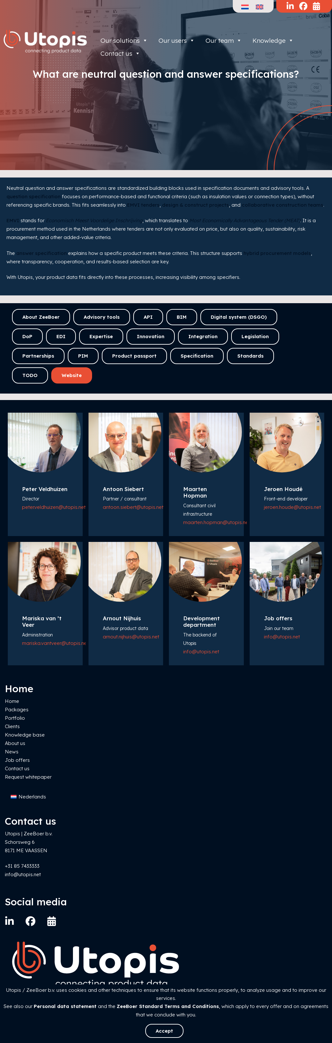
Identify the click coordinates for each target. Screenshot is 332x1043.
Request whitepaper (28, 777)
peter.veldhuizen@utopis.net (54, 507)
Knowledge (273, 40)
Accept (164, 1031)
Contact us (17, 768)
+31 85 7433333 (22, 866)
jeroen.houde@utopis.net (292, 507)
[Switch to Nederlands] (28, 797)
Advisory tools (102, 317)
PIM (83, 356)
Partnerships (38, 356)
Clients (12, 726)
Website (72, 375)
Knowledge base (25, 735)
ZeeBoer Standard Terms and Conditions (168, 1006)
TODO (30, 375)
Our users (177, 40)
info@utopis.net (201, 651)
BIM (182, 317)
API (148, 317)
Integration (203, 336)
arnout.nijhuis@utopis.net (131, 637)
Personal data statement (65, 1006)
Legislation (255, 336)
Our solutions (124, 40)
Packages (17, 709)
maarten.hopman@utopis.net (216, 522)
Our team (224, 40)
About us (15, 743)
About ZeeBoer (41, 317)
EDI (60, 336)
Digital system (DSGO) (239, 317)
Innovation (150, 336)
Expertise (101, 336)
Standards (250, 356)
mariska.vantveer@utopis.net (55, 643)
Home (12, 701)
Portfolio (15, 718)
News (11, 752)
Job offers (17, 760)
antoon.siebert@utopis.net (133, 507)
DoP (27, 336)
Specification (197, 356)
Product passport (134, 356)
